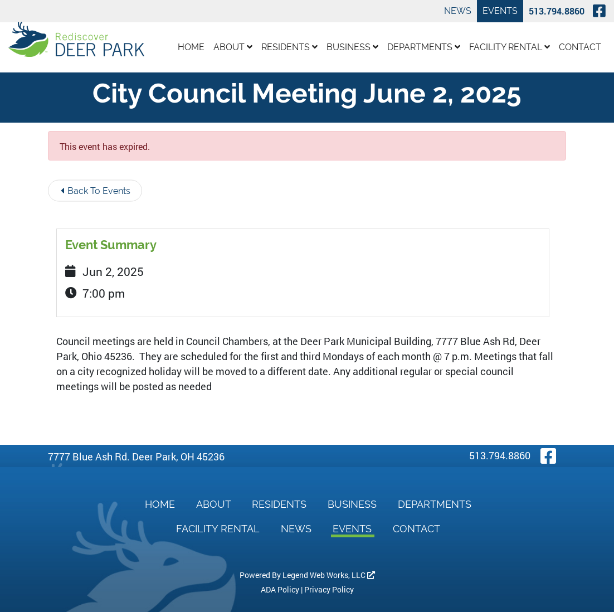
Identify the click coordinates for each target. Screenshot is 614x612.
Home (191, 47)
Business (352, 47)
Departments (423, 47)
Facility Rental (509, 47)
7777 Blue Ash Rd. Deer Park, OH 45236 (136, 456)
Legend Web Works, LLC (328, 575)
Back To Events (95, 191)
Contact (580, 47)
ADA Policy (280, 589)
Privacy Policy (329, 589)
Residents (289, 47)
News (457, 11)
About (232, 47)
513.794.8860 (556, 11)
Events (500, 11)
